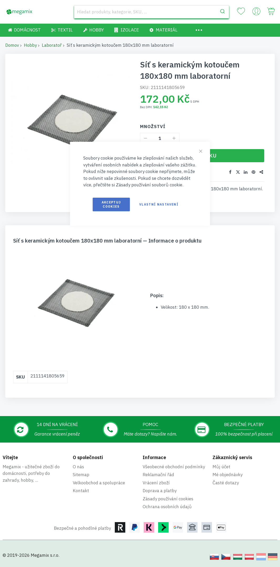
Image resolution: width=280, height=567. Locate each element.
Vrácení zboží (156, 483)
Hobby (30, 45)
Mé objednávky (227, 474)
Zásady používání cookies (168, 499)
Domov (12, 45)
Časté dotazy (225, 483)
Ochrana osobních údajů (167, 507)
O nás (78, 467)
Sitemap (81, 474)
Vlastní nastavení (158, 204)
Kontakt (81, 491)
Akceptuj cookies (111, 204)
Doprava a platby (160, 491)
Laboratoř (52, 45)
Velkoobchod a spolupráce (99, 483)
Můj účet (221, 467)
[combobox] (151, 11)
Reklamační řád (158, 474)
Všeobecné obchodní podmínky (174, 467)
